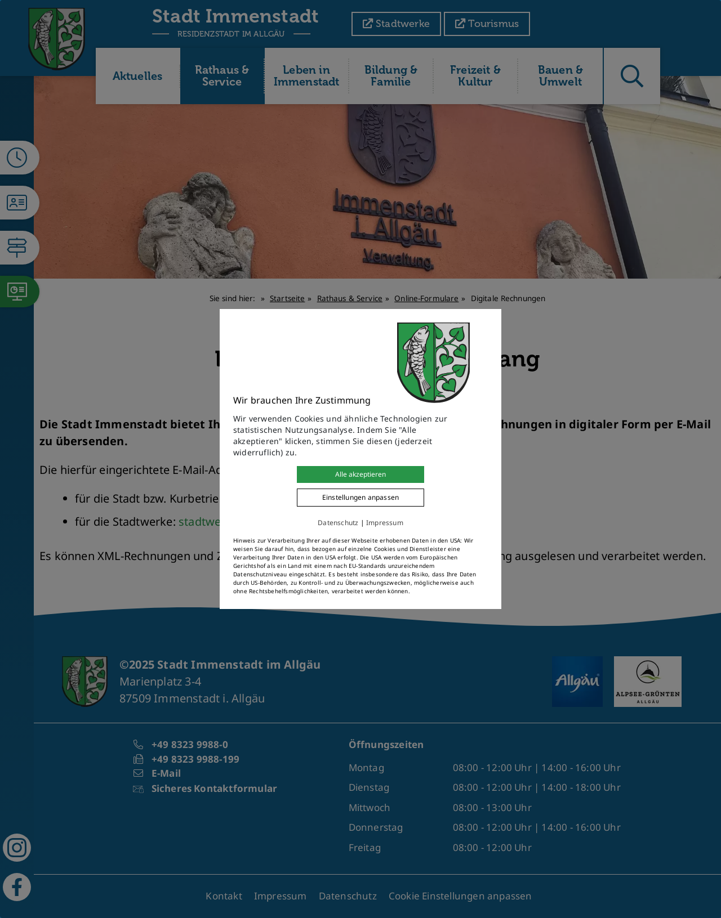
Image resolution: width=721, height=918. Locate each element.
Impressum (384, 522)
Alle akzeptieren (360, 474)
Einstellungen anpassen (360, 497)
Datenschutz (338, 522)
